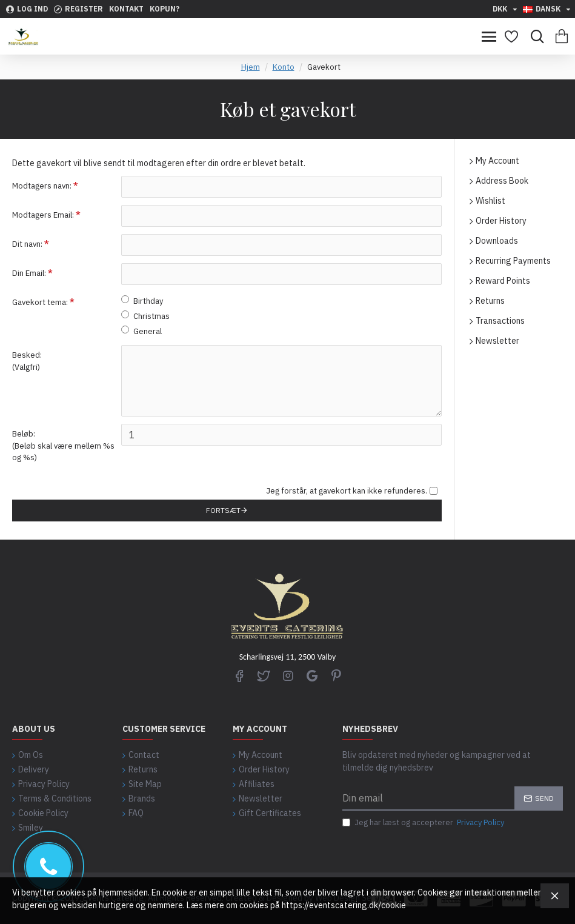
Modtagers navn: (41, 186)
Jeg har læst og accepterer (424, 823)
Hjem (250, 67)
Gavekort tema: (40, 302)
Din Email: (29, 273)
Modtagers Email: (43, 215)
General (141, 331)
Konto (283, 67)
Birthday (142, 300)
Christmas (145, 315)
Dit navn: (27, 244)
